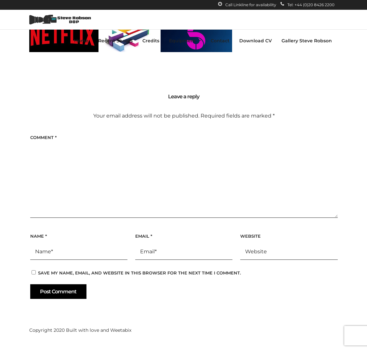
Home (81, 41)
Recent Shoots (115, 41)
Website (250, 236)
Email (143, 236)
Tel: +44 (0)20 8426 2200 (307, 4)
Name (38, 236)
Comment (43, 137)
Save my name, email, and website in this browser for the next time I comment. (139, 272)
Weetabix (120, 330)
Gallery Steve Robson (307, 41)
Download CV (255, 41)
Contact (220, 41)
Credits (150, 41)
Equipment (182, 41)
